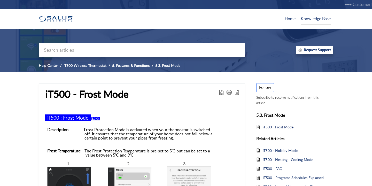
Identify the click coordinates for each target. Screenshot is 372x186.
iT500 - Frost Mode (86, 94)
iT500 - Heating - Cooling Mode (288, 159)
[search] (142, 50)
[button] (229, 92)
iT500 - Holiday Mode (280, 150)
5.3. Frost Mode (167, 65)
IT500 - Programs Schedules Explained (293, 177)
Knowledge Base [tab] (316, 18)
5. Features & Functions (131, 65)
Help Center (48, 65)
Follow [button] (265, 87)
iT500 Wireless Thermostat (85, 65)
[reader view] (236, 92)
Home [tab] (290, 18)
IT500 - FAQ (272, 168)
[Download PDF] (221, 92)
